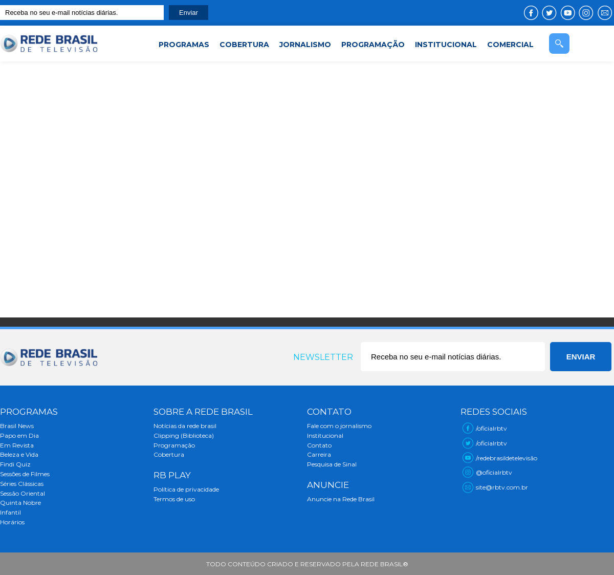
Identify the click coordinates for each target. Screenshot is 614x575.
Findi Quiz (15, 464)
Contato (319, 445)
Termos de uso (174, 499)
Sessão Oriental (22, 493)
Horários (12, 522)
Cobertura (169, 454)
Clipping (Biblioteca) (184, 435)
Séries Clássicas (21, 483)
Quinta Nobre (20, 502)
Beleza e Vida (19, 454)
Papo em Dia (19, 435)
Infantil (10, 512)
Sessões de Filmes (25, 474)
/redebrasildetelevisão (506, 458)
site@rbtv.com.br (502, 487)
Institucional (325, 435)
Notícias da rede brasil (185, 426)
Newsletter (323, 357)
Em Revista (17, 445)
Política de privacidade (186, 489)
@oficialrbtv (494, 472)
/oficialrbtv (491, 428)
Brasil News (17, 426)
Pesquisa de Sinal (332, 464)
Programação (174, 445)
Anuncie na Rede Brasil (341, 499)
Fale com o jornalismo (339, 426)
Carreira (319, 454)
